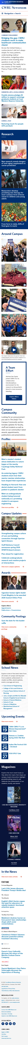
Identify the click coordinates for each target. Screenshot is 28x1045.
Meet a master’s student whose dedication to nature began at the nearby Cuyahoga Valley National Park (12, 464)
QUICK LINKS (5, 1007)
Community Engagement (9, 35)
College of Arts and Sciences (13, 688)
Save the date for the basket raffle (12, 622)
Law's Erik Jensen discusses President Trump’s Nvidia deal (13, 889)
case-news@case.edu (15, 1002)
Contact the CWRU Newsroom (8, 1009)
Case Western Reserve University (13, 982)
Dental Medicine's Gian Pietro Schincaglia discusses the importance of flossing (13, 970)
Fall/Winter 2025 (14, 810)
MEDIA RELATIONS (7, 995)
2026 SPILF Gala (15, 753)
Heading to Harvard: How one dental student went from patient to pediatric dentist (13, 487)
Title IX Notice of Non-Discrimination (10, 990)
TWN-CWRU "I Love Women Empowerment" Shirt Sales (17, 729)
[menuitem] (14, 1010)
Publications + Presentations (11, 610)
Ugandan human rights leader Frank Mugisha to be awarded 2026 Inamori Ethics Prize (13, 595)
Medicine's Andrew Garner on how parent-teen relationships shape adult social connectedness (13, 921)
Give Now (3, 1034)
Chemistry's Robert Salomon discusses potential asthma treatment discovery (13, 937)
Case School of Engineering (12, 686)
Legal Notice (4, 988)
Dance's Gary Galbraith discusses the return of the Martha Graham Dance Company (12, 954)
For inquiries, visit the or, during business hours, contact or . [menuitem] (10, 1000)
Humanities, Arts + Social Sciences (12, 92)
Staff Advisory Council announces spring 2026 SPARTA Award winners (10, 547)
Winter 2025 (14, 836)
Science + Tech (6, 120)
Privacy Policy (12, 988)
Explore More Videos (14, 398)
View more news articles (9, 877)
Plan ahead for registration (12, 554)
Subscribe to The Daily (6, 1014)
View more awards (9, 601)
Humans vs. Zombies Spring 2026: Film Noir (17, 737)
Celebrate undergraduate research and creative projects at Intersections (13, 560)
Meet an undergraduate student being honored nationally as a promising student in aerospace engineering (11, 499)
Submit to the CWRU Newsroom (9, 1016)
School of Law (8, 702)
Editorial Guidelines (6, 1011)
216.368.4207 (4, 1002)
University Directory (6, 1038)
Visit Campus (4, 1036)
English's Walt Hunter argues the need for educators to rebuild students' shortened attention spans (13, 904)
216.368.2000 (4, 986)
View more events (9, 721)
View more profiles (9, 507)
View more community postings (14, 628)
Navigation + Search (11, 14)
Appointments (6, 608)
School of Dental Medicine (12, 700)
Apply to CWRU (5, 1032)
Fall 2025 (14, 863)
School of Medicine (9, 704)
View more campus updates (12, 567)
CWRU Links (5, 1029)
